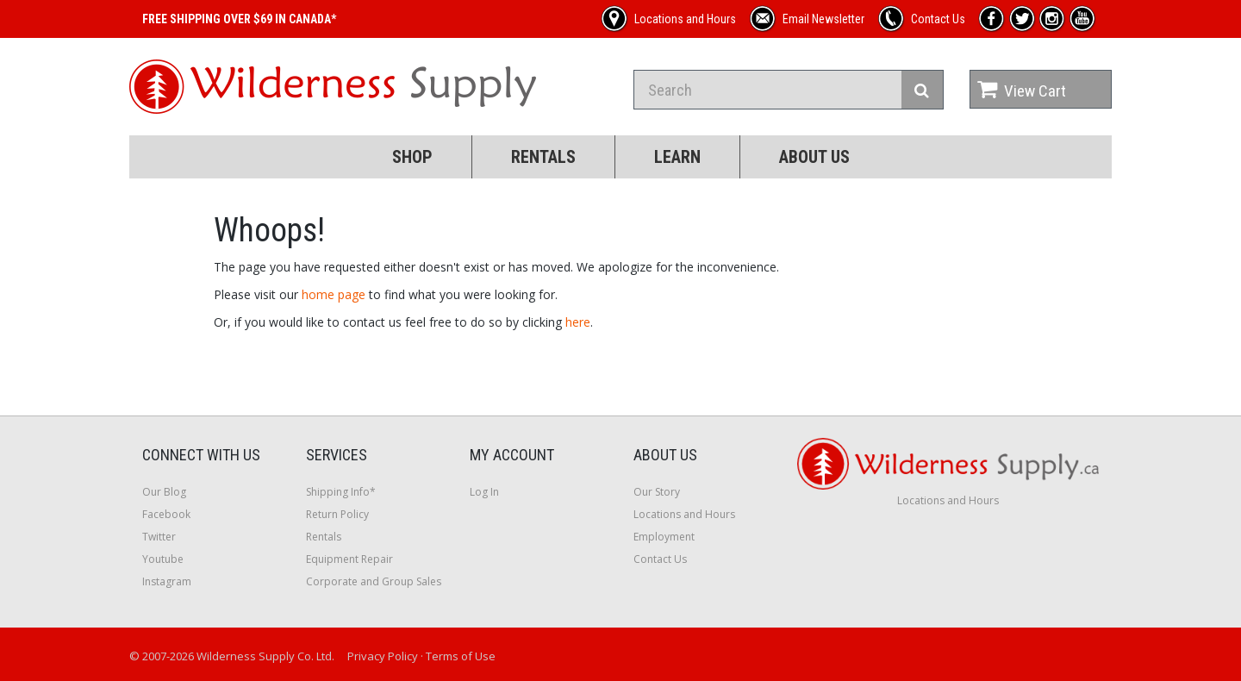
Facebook (166, 514)
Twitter (159, 536)
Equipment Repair (349, 559)
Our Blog (164, 491)
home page (333, 294)
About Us (814, 157)
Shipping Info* (341, 491)
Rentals (543, 157)
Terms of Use (461, 656)
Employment (664, 536)
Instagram (166, 581)
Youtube (163, 559)
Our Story (656, 491)
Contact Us (660, 559)
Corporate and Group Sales (373, 581)
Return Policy (337, 514)
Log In (484, 491)
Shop (412, 157)
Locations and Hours (684, 514)
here (577, 322)
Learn (677, 157)
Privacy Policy (382, 656)
